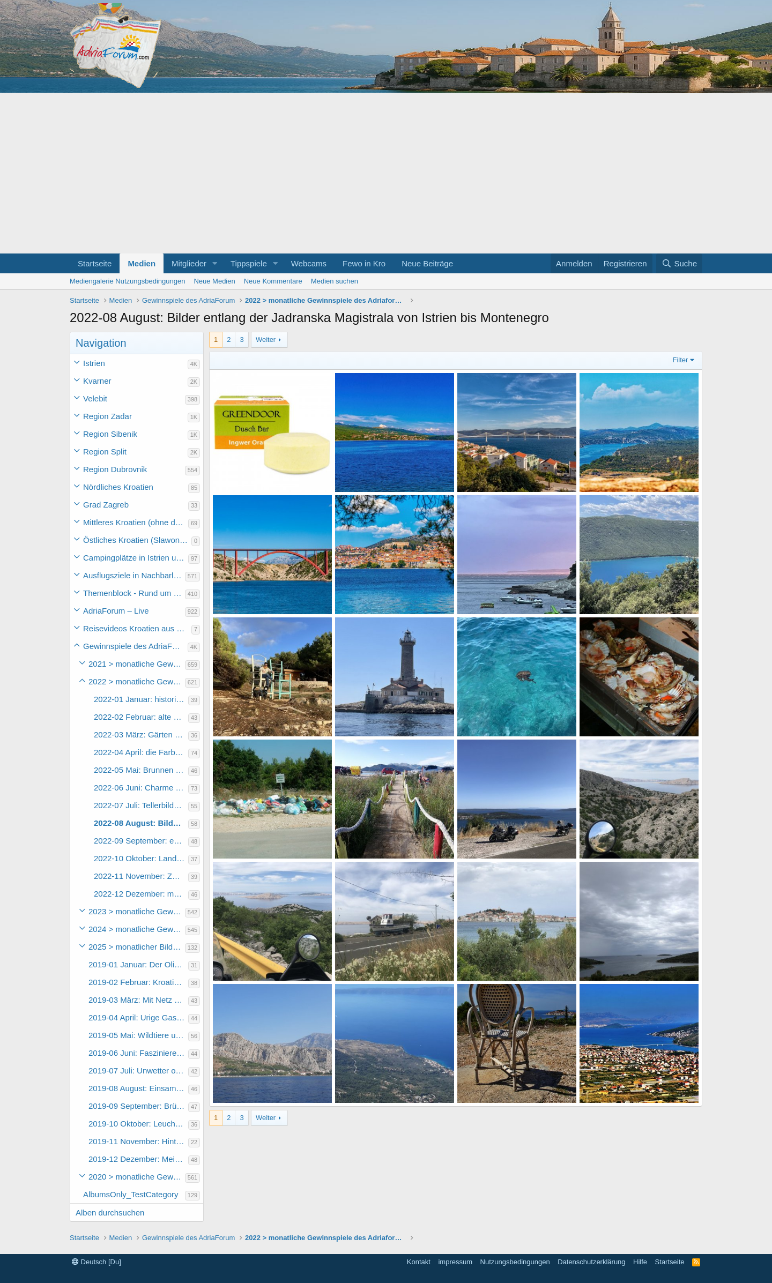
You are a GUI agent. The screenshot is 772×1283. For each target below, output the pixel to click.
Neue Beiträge (427, 263)
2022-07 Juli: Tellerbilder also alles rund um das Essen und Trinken (141, 805)
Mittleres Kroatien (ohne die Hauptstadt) (135, 522)
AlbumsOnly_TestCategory (131, 1194)
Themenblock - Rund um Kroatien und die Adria (134, 593)
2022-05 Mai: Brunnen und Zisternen (141, 769)
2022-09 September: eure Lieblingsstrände (141, 840)
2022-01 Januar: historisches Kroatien (141, 699)
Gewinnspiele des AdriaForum (135, 646)
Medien (141, 263)
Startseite (95, 263)
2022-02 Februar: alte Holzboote (141, 716)
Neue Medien (214, 281)
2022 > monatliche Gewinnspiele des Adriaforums (136, 681)
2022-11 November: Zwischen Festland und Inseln (141, 876)
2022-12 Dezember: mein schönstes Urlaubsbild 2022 (141, 893)
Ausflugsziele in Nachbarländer (134, 575)
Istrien (94, 363)
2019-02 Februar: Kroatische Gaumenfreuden (138, 982)
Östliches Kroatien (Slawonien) (137, 539)
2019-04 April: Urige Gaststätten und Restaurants (138, 1017)
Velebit (95, 398)
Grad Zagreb (106, 504)
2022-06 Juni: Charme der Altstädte (141, 787)
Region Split (105, 451)
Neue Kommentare (273, 281)
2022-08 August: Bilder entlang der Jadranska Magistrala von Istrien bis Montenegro (141, 822)
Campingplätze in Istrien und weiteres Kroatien (135, 557)
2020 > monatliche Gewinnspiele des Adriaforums (136, 1176)
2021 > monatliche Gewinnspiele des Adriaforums (136, 663)
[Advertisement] (386, 173)
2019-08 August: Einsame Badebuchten (138, 1088)
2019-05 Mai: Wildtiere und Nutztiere (138, 1035)
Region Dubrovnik (115, 469)
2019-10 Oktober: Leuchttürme (138, 1123)
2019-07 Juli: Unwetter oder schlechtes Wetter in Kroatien (138, 1070)
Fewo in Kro (364, 263)
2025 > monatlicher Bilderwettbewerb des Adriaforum (136, 946)
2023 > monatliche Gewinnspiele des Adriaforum (136, 911)
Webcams (308, 263)
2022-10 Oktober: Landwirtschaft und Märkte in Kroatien (141, 858)
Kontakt (418, 1262)
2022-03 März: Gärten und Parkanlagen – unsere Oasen (141, 734)
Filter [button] (680, 360)
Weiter (266, 339)
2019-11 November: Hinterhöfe (138, 1141)
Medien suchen (334, 281)
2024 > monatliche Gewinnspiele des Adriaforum (136, 929)
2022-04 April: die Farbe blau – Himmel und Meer (141, 752)
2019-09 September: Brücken (138, 1105)
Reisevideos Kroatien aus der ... (137, 628)
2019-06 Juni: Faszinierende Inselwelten (138, 1052)
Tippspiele (249, 263)
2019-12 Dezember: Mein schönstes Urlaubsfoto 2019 (138, 1158)
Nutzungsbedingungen (515, 1262)
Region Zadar (107, 416)
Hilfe (640, 1262)
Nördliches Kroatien (118, 486)
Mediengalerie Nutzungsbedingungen (127, 281)
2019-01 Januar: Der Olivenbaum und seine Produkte (138, 964)
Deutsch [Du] (96, 1262)
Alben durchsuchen (110, 1212)
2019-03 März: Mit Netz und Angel (138, 999)
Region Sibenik (110, 433)
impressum (455, 1262)
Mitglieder (189, 263)
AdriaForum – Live (116, 610)
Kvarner (97, 380)
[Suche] (679, 263)
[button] (214, 263)
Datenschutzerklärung (591, 1262)
